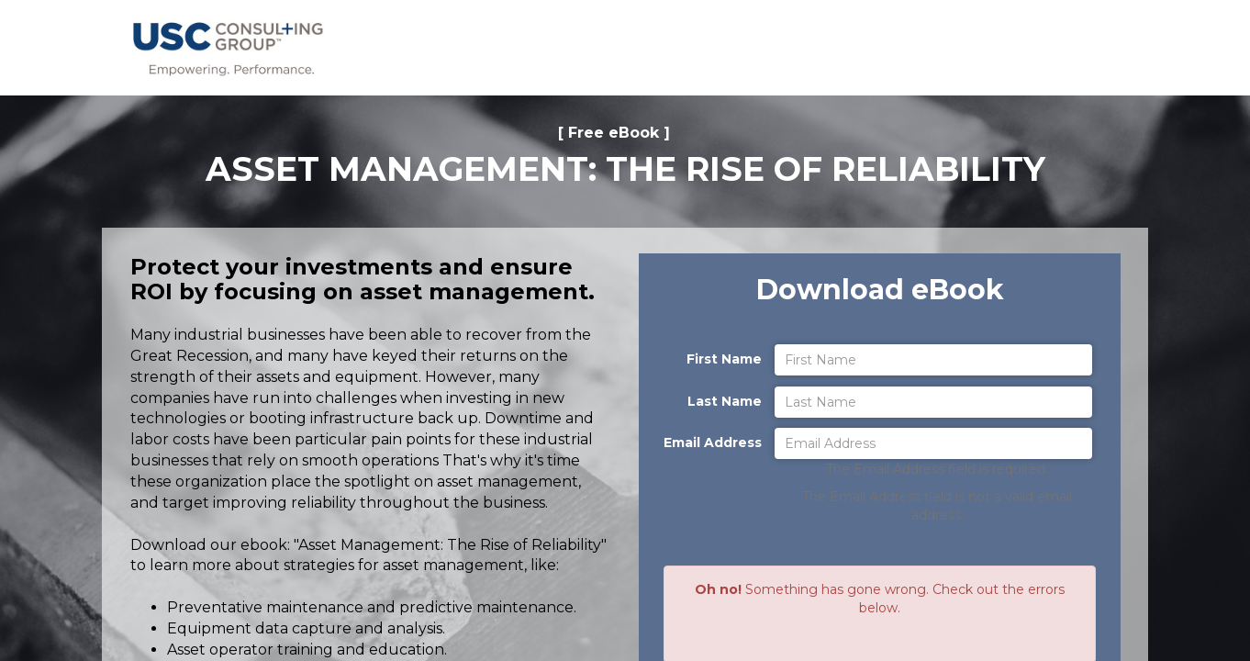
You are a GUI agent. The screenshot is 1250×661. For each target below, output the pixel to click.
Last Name (724, 401)
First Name (724, 359)
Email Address (713, 442)
